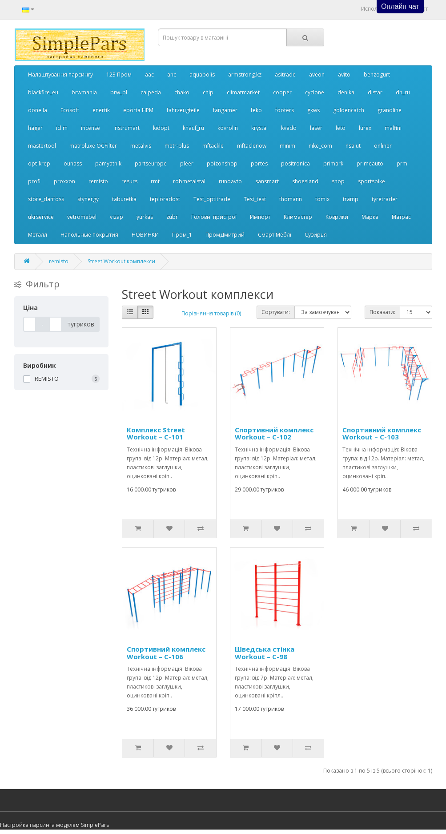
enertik (101, 110)
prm (402, 163)
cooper (282, 92)
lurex (365, 128)
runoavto (230, 181)
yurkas (145, 217)
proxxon (64, 181)
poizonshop (222, 163)
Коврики (336, 217)
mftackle (213, 145)
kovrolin (227, 128)
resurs (129, 181)
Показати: (382, 312)
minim (287, 145)
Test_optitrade (211, 199)
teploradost (165, 199)
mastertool (42, 145)
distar (375, 92)
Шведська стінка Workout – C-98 (264, 653)
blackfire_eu (43, 92)
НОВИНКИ (145, 234)
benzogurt (377, 74)
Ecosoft (69, 110)
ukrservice (41, 217)
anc (171, 74)
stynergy (88, 199)
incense (90, 128)
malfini (393, 128)
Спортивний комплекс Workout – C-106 (166, 653)
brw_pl (118, 92)
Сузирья (316, 234)
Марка (370, 217)
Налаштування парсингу (60, 74)
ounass (73, 163)
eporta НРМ (138, 110)
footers (284, 110)
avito (344, 74)
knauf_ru (193, 128)
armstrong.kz (244, 74)
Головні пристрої (214, 217)
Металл (37, 234)
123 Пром (119, 74)
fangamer (225, 110)
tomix (322, 199)
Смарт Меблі (274, 234)
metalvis (140, 145)
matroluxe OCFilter (93, 145)
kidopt (161, 128)
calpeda (151, 92)
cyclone (314, 92)
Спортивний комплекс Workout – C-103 (381, 433)
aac (149, 74)
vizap (116, 217)
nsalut (353, 145)
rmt (155, 181)
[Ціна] (29, 324)
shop (338, 181)
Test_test (255, 199)
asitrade (285, 74)
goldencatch (348, 110)
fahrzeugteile (183, 110)
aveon (317, 74)
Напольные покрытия (89, 234)
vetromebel (81, 217)
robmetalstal (189, 181)
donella (37, 110)
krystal (259, 128)
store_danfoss (46, 199)
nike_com (320, 145)
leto (341, 128)
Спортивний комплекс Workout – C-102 (274, 433)
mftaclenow (251, 145)
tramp (350, 199)
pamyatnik (108, 163)
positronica (295, 163)
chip (208, 92)
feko (256, 110)
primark (333, 163)
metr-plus (177, 145)
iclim (62, 128)
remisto (98, 181)
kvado (289, 128)
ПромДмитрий (225, 234)
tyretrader (385, 199)
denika (346, 92)
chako (181, 92)
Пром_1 (182, 234)
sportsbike (371, 181)
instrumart (126, 128)
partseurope (151, 163)
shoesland (305, 181)
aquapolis (202, 74)
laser (316, 128)
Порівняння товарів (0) (211, 313)
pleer (186, 163)
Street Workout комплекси (121, 261)
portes (259, 163)
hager (35, 128)
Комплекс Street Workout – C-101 (156, 433)
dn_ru (403, 92)
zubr (172, 217)
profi (34, 181)
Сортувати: (275, 312)
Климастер (298, 217)
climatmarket (243, 92)
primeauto (370, 163)
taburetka (124, 199)
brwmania (84, 92)
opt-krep (39, 163)
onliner (383, 145)
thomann (290, 199)
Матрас (401, 217)
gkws (313, 110)
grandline (390, 110)
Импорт (260, 217)
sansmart (267, 181)
